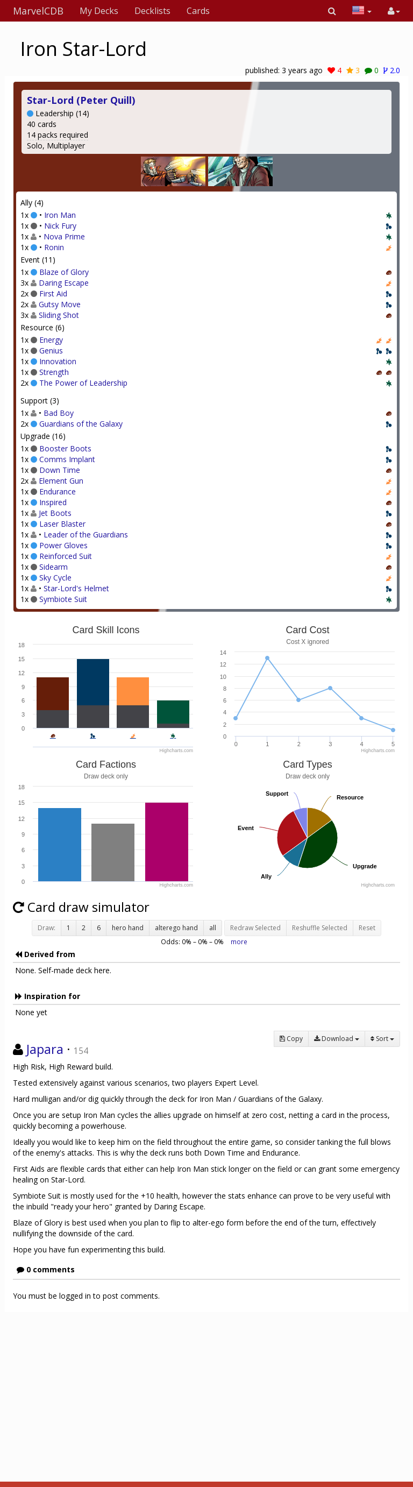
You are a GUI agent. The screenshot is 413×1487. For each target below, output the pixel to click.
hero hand (128, 927)
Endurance (57, 491)
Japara (44, 1049)
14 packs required (57, 135)
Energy (51, 340)
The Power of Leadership (83, 383)
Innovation (57, 361)
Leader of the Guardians (86, 534)
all (212, 927)
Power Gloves (63, 545)
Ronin (54, 247)
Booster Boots (65, 448)
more (239, 941)
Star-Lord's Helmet (76, 588)
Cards (198, 11)
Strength (54, 372)
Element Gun (61, 481)
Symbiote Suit (63, 599)
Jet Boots (55, 513)
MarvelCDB (38, 10)
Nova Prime (64, 236)
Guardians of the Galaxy (81, 424)
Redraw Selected (255, 927)
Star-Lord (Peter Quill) (81, 100)
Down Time (59, 470)
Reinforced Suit (65, 556)
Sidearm (53, 567)
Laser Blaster (62, 524)
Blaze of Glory (64, 272)
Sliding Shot (59, 315)
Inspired (53, 502)
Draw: (46, 927)
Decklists (152, 11)
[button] (332, 11)
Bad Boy (59, 413)
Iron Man (60, 215)
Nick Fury (60, 226)
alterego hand (176, 927)
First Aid (53, 293)
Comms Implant (67, 459)
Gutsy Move (60, 304)
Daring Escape (64, 283)
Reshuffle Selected (319, 927)
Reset (367, 927)
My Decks (99, 11)
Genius (51, 350)
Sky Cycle (55, 577)
